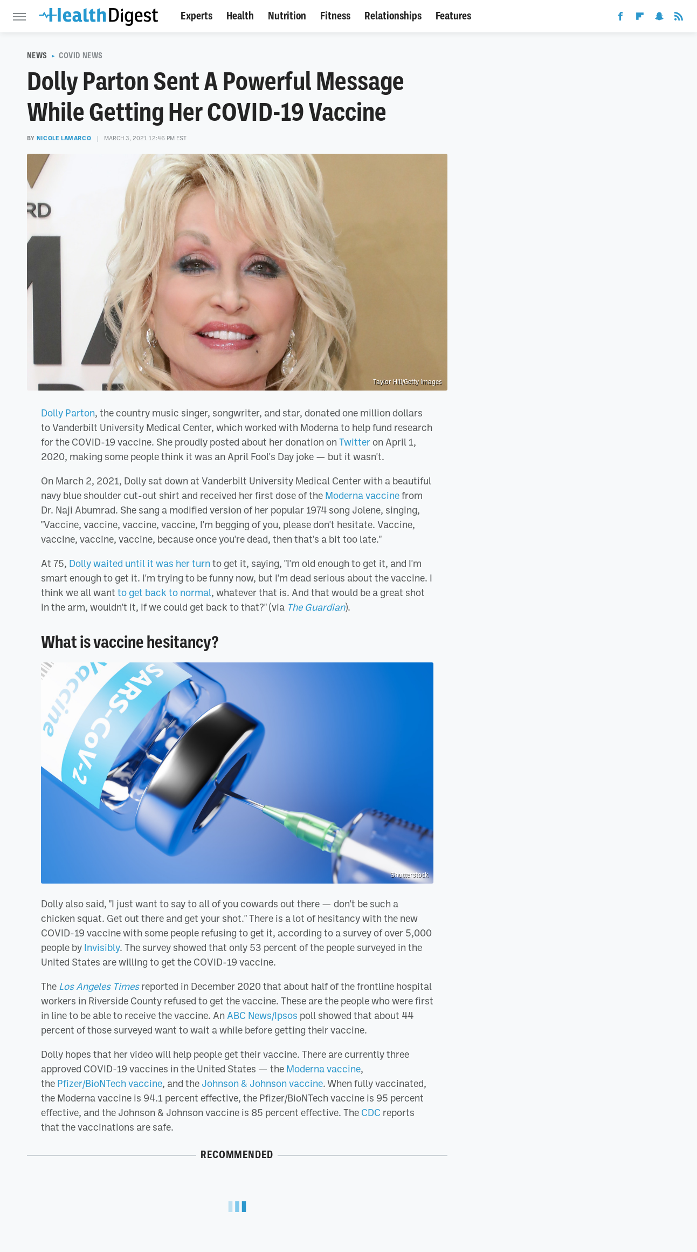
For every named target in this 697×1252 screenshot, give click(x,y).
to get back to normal (164, 592)
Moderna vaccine (362, 495)
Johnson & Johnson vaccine (262, 1083)
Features (453, 16)
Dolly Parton (68, 413)
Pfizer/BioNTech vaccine (109, 1083)
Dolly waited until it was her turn (139, 563)
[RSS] (678, 18)
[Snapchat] (659, 18)
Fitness (335, 16)
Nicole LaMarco (64, 138)
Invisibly (102, 947)
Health (240, 16)
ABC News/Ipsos (262, 1015)
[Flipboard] (639, 18)
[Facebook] (620, 18)
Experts (196, 16)
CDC (371, 1112)
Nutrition (287, 16)
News (37, 55)
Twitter (354, 442)
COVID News (81, 55)
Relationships (393, 16)
